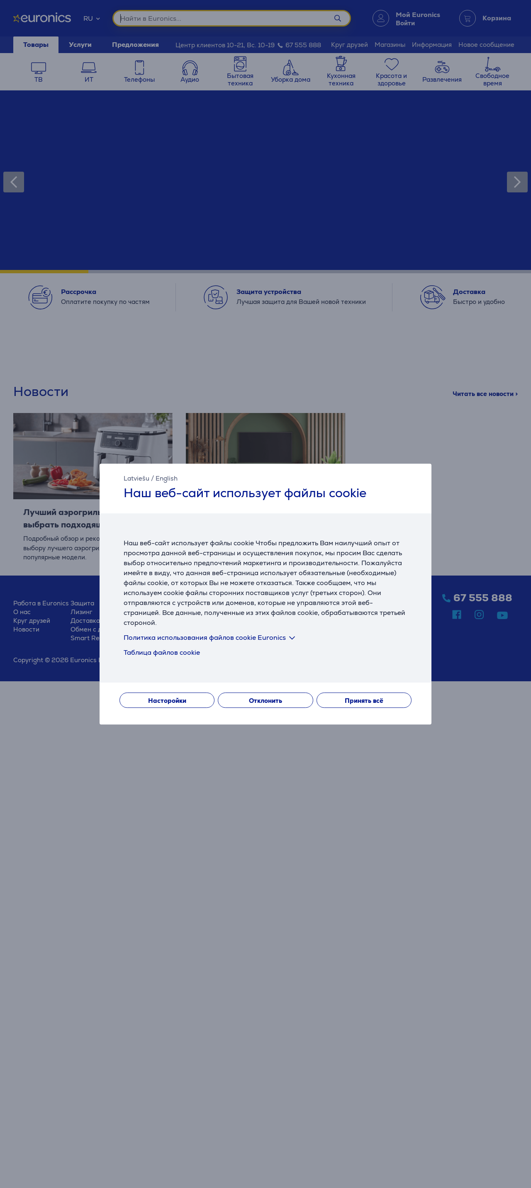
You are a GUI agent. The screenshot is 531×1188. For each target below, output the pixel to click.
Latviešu (136, 478)
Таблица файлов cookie (162, 652)
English (167, 478)
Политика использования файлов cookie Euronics (211, 637)
